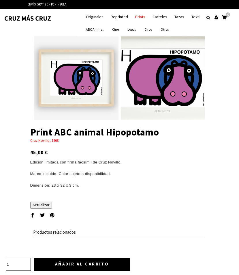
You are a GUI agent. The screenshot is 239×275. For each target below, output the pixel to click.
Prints (140, 16)
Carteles (160, 16)
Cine (115, 29)
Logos (131, 29)
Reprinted (119, 16)
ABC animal (94, 29)
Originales (94, 16)
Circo (148, 29)
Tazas (179, 16)
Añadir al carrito (83, 264)
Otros (165, 29)
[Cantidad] (18, 264)
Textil (195, 16)
